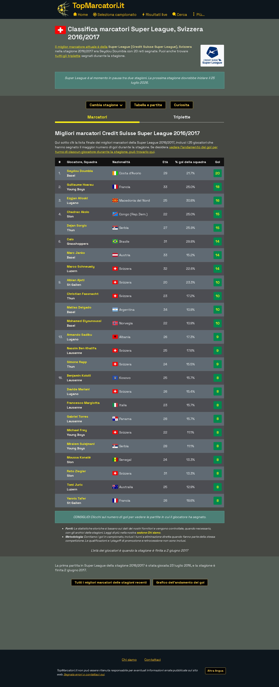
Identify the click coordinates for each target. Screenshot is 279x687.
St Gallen (74, 285)
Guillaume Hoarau (80, 184)
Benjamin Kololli (79, 375)
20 (217, 173)
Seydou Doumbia (80, 171)
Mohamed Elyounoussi (84, 321)
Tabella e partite (148, 105)
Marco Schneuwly (81, 266)
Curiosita (181, 105)
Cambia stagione (106, 105)
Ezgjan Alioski (77, 198)
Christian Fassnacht (83, 294)
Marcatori (97, 117)
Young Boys (76, 189)
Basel (71, 175)
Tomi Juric (75, 485)
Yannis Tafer (76, 498)
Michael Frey (77, 430)
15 (217, 214)
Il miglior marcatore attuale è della (81, 47)
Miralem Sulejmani (81, 444)
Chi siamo (129, 660)
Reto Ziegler (76, 471)
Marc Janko (76, 253)
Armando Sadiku (79, 335)
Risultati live (154, 14)
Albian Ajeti (76, 280)
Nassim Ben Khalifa (81, 348)
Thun (71, 230)
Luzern (72, 271)
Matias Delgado (79, 307)
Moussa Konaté (79, 457)
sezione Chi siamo (148, 532)
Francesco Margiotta (83, 403)
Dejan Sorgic (77, 225)
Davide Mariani (78, 389)
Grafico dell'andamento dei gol (180, 582)
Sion (70, 216)
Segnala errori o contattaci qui (84, 674)
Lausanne (74, 353)
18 (217, 186)
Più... (198, 14)
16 (217, 200)
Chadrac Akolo (78, 212)
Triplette (181, 117)
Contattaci (152, 660)
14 (217, 241)
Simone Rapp (77, 362)
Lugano (72, 203)
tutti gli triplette (67, 56)
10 (218, 282)
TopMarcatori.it (98, 5)
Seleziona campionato (114, 14)
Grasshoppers (77, 244)
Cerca (179, 14)
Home (80, 14)
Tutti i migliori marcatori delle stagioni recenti (111, 582)
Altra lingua (215, 671)
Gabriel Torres (77, 416)
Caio (70, 239)
